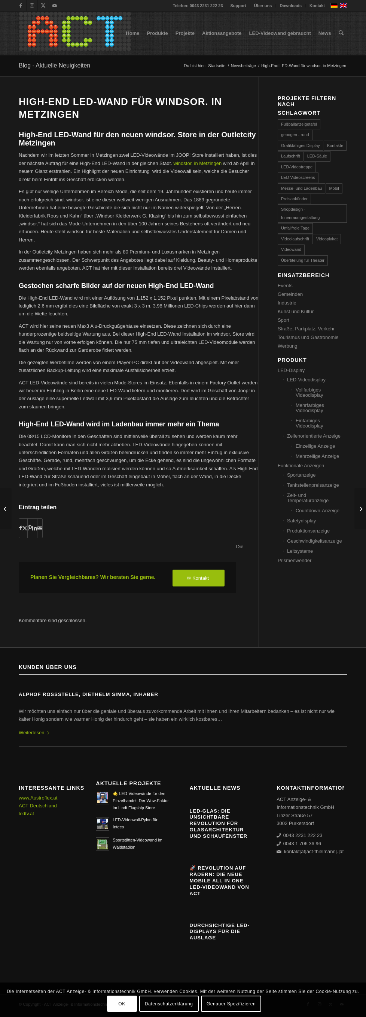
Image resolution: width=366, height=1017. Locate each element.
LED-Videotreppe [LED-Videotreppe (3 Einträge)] (296, 167)
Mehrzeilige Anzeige (317, 456)
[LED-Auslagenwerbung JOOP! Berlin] (6, 508)
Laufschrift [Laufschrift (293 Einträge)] (290, 156)
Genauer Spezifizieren (231, 1003)
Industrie (287, 303)
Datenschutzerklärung (169, 1003)
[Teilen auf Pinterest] (30, 528)
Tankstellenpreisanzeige (313, 485)
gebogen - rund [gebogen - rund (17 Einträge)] (295, 134)
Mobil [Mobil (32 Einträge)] (334, 188)
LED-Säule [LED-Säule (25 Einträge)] (317, 156)
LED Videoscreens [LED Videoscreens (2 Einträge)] (298, 177)
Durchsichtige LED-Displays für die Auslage (220, 931)
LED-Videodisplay (306, 379)
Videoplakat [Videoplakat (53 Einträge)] (327, 239)
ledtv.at (26, 813)
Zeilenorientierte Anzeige (314, 436)
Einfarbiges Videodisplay (309, 423)
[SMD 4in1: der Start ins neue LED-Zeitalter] (360, 508)
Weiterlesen (34, 732)
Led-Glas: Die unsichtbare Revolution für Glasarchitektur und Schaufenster (219, 823)
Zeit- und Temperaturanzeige (308, 497)
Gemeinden (290, 294)
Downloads (291, 5)
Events (285, 285)
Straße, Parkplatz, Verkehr (306, 329)
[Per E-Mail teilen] (39, 528)
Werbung (288, 346)
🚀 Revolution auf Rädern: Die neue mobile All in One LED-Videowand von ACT (219, 880)
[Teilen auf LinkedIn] (34, 528)
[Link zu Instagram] (32, 5)
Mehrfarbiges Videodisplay (310, 407)
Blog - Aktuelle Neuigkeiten (54, 65)
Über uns (263, 5)
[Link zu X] (43, 5)
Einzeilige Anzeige (315, 446)
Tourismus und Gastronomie (308, 337)
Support (238, 5)
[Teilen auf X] (24, 528)
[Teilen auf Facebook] (20, 528)
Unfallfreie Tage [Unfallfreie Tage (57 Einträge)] (295, 228)
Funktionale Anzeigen (301, 465)
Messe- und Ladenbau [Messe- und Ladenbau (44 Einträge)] (301, 188)
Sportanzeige (301, 475)
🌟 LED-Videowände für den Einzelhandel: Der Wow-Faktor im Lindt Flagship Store (141, 800)
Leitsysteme (300, 551)
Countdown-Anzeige (317, 510)
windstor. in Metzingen (198, 163)
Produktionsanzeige (308, 531)
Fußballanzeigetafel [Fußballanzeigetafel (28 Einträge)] (299, 124)
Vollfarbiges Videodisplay (309, 392)
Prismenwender (294, 560)
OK (121, 1003)
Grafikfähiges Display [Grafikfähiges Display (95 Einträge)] (300, 145)
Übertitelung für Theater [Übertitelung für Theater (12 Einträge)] (302, 260)
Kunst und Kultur (296, 311)
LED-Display (291, 370)
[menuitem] (238, 6)
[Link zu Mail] (54, 5)
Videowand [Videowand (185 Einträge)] (291, 249)
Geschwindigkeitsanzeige (314, 541)
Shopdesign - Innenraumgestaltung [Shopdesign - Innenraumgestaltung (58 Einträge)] (300, 213)
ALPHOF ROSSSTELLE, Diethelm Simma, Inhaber (88, 694)
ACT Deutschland (38, 805)
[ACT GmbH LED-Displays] (75, 33)
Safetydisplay (301, 521)
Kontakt (317, 5)
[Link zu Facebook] (20, 5)
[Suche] (341, 33)
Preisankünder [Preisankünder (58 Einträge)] (294, 198)
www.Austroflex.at (38, 798)
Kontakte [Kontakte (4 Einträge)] (335, 145)
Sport (283, 320)
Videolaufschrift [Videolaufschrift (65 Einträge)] (295, 239)
